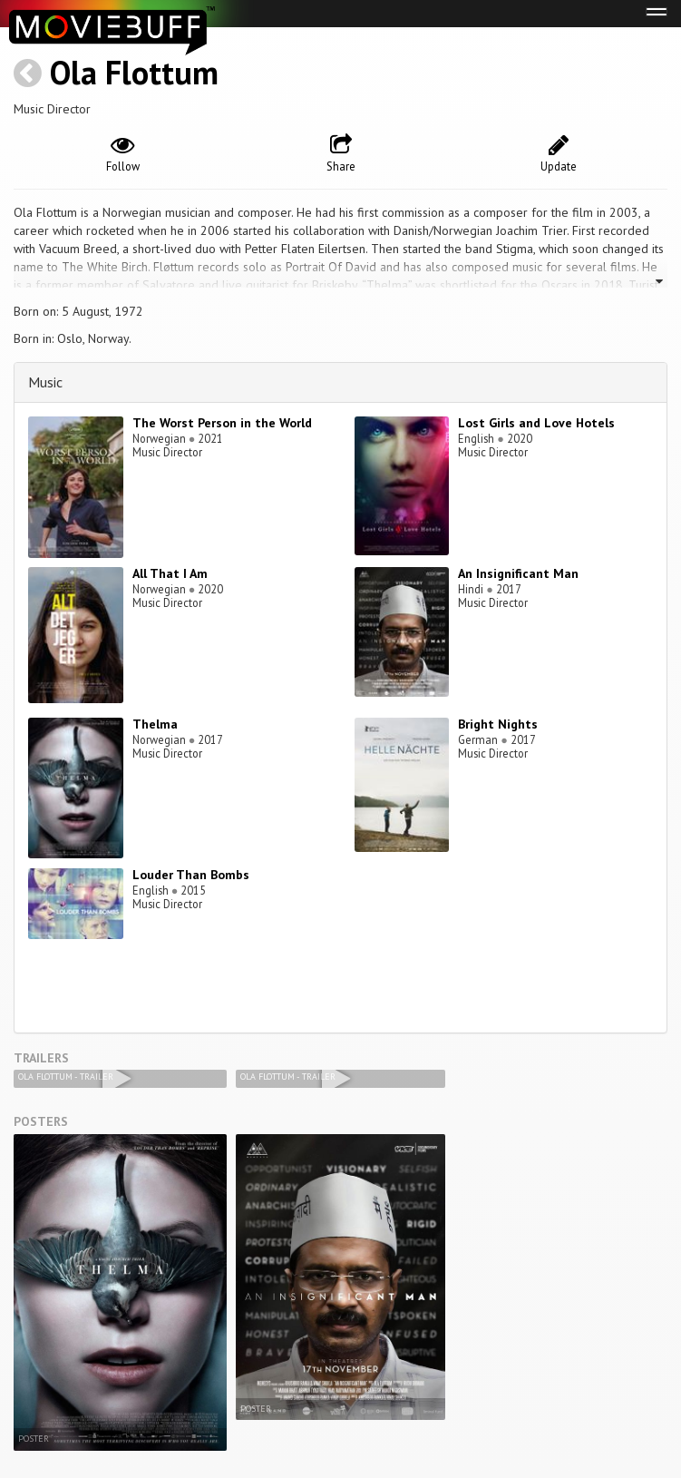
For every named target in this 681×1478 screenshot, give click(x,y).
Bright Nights (498, 724)
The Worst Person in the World (222, 423)
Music (45, 382)
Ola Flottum (134, 72)
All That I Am (170, 573)
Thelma (155, 724)
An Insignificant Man (518, 573)
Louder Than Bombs (190, 874)
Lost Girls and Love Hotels (536, 423)
